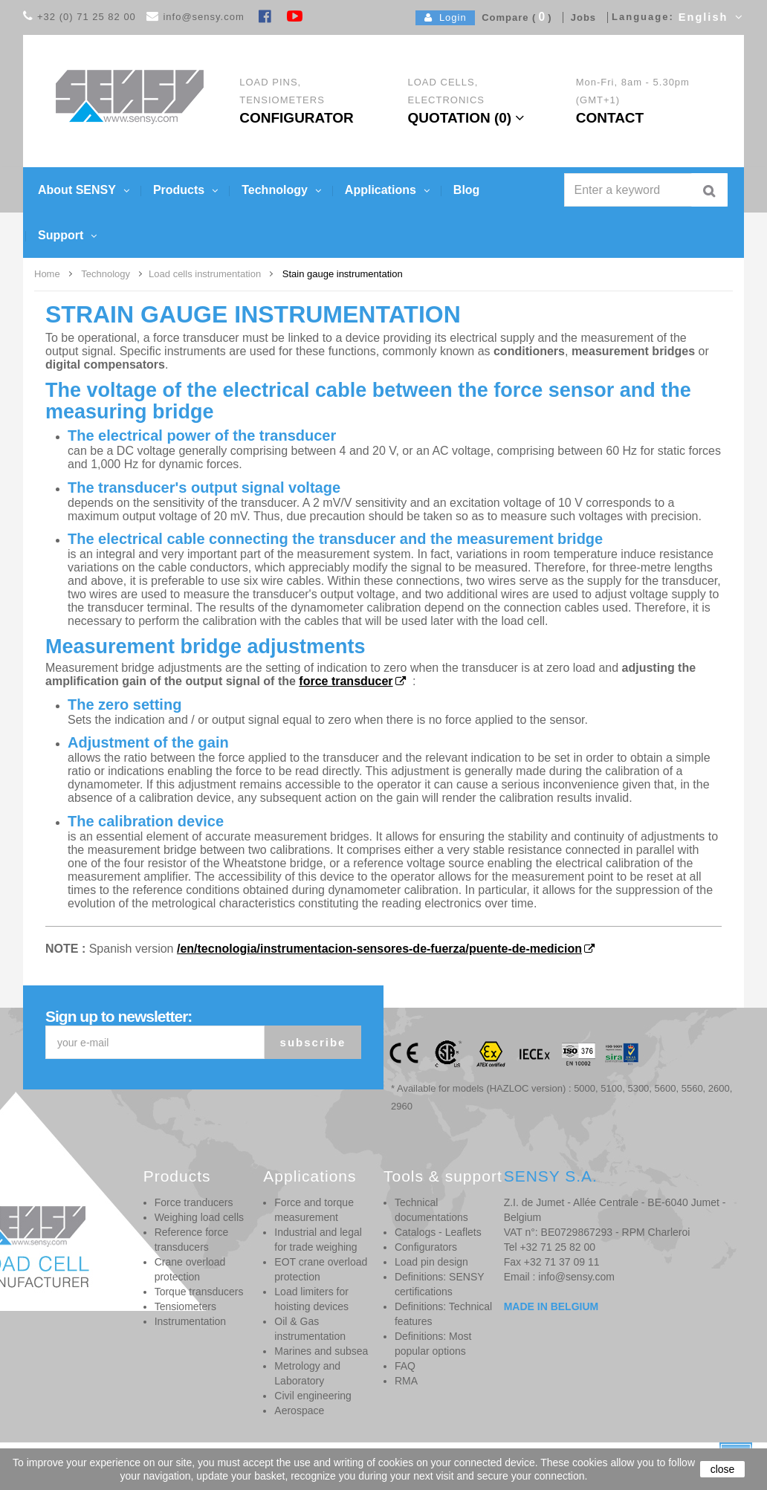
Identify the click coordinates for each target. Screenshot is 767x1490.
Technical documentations (431, 1209)
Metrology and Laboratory (307, 1373)
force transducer (345, 681)
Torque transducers (199, 1292)
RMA (406, 1381)
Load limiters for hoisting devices (311, 1299)
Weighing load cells (199, 1217)
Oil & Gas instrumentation (310, 1328)
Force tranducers (194, 1202)
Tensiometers (185, 1306)
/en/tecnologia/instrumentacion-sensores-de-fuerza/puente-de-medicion (379, 948)
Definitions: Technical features (443, 1313)
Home (47, 273)
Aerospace (299, 1410)
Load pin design (431, 1262)
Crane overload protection (190, 1269)
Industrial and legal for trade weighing (318, 1239)
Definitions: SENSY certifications (439, 1284)
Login (445, 17)
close (723, 1469)
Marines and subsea (321, 1351)
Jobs (579, 17)
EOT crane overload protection (320, 1269)
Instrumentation (191, 1321)
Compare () (513, 17)
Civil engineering (313, 1396)
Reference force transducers (192, 1239)
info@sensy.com (203, 16)
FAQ (405, 1366)
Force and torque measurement (314, 1209)
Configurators (426, 1247)
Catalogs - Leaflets (438, 1232)
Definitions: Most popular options (433, 1343)
